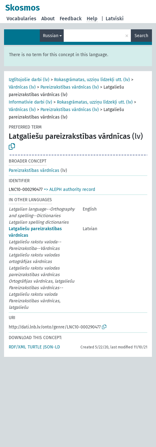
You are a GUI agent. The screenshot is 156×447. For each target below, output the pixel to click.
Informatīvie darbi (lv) (30, 102)
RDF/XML (17, 347)
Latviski (115, 19)
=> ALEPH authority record (69, 189)
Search (141, 35)
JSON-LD (51, 347)
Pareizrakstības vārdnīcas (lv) (69, 87)
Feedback (71, 19)
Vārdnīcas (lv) (22, 87)
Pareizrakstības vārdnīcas (34, 170)
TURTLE (35, 347)
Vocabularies (21, 19)
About (48, 19)
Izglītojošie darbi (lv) (29, 79)
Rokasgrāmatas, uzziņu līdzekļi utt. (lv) (92, 79)
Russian (50, 35)
